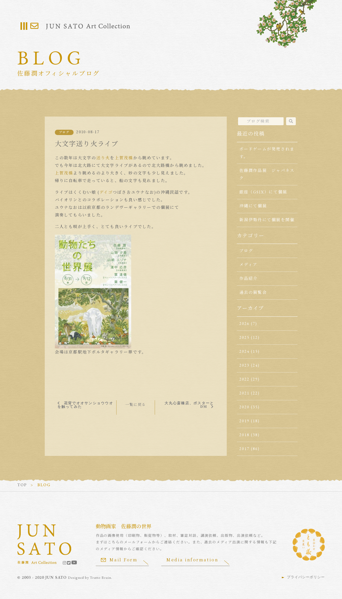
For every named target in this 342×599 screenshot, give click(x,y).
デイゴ (106, 192)
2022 (244, 379)
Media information (193, 560)
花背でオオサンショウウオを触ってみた (85, 404)
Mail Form (119, 560)
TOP (22, 484)
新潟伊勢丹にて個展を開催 (267, 220)
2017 (244, 448)
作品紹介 (248, 278)
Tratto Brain (100, 577)
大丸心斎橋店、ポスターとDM (189, 404)
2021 (244, 393)
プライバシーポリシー (306, 577)
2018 (244, 434)
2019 (244, 421)
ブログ (64, 132)
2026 (244, 323)
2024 (244, 351)
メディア (248, 264)
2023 (244, 365)
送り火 (103, 158)
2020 (244, 407)
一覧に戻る (135, 404)
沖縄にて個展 (253, 206)
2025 (244, 337)
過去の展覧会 (253, 292)
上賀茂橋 (124, 158)
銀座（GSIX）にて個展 (263, 192)
